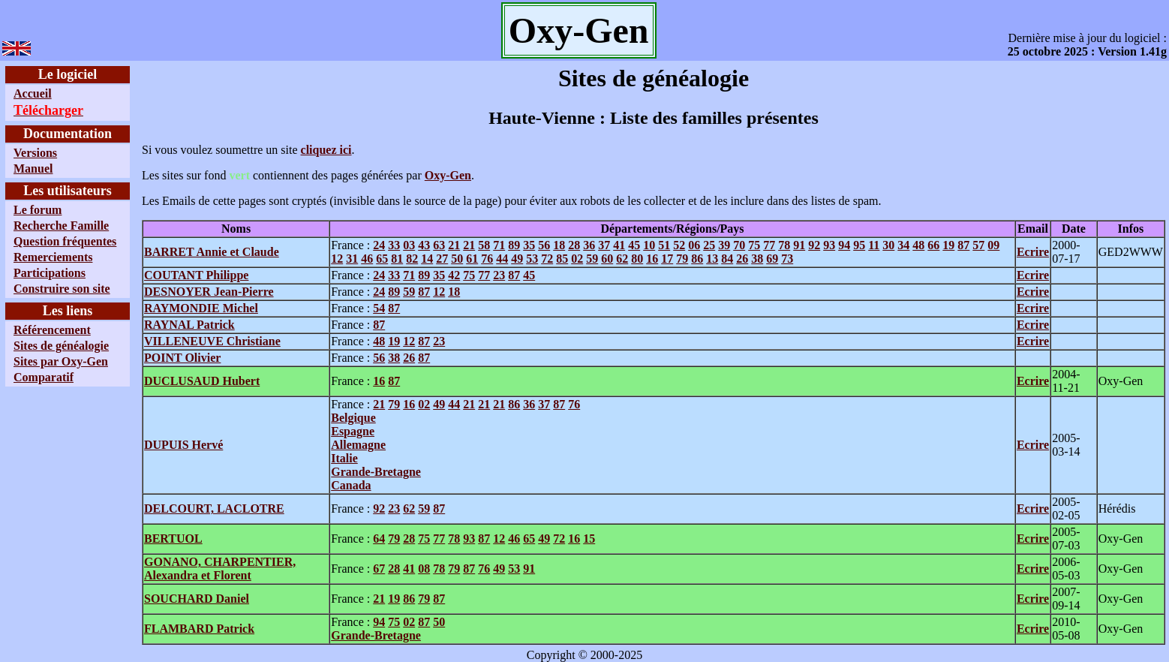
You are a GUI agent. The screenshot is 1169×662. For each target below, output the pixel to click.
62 (622, 258)
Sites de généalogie (61, 345)
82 (412, 258)
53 (532, 258)
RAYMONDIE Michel (201, 308)
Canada (351, 485)
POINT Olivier (182, 357)
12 (337, 258)
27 (442, 258)
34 (903, 245)
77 (769, 245)
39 (724, 245)
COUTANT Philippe (196, 275)
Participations (50, 272)
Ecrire (1033, 251)
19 (948, 245)
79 (682, 258)
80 (637, 258)
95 (859, 245)
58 (484, 245)
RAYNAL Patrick (189, 324)
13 (712, 258)
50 (457, 258)
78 (784, 245)
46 (367, 258)
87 (963, 245)
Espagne (352, 431)
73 (787, 258)
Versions (35, 152)
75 (754, 245)
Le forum (38, 209)
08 (424, 568)
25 (709, 245)
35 (529, 245)
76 (487, 258)
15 (589, 538)
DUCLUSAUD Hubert (202, 381)
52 (679, 245)
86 (697, 258)
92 (814, 245)
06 (694, 245)
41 (619, 245)
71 (499, 245)
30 (888, 245)
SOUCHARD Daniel (196, 598)
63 (439, 245)
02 (577, 258)
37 (604, 245)
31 (352, 258)
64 (379, 538)
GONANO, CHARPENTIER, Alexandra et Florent (220, 568)
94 (844, 245)
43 (424, 245)
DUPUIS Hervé (183, 444)
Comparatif (44, 377)
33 (394, 245)
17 (667, 258)
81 (397, 258)
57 (978, 245)
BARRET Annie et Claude (211, 251)
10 (649, 245)
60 (607, 258)
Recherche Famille (61, 225)
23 (499, 275)
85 (562, 258)
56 (544, 245)
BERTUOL (173, 538)
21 (454, 245)
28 (574, 245)
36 (589, 245)
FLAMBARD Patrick (199, 628)
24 (379, 245)
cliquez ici (326, 149)
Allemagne (358, 444)
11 (873, 245)
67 (379, 568)
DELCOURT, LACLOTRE (214, 508)
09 (993, 245)
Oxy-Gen (448, 175)
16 (652, 258)
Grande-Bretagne (376, 471)
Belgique (353, 417)
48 (918, 245)
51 (664, 245)
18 (559, 245)
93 (829, 245)
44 (502, 258)
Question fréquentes (65, 241)
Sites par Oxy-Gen (61, 361)
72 (547, 258)
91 (799, 245)
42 (454, 275)
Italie (344, 458)
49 (517, 258)
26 (742, 258)
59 (592, 258)
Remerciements (53, 257)
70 (739, 245)
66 (933, 245)
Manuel (33, 168)
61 (472, 258)
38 (757, 258)
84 (727, 258)
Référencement (52, 329)
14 (427, 258)
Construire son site (62, 288)
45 (634, 245)
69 (772, 258)
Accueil (33, 93)
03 (409, 245)
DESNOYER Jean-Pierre (209, 291)
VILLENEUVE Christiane (212, 341)
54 (379, 308)
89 (514, 245)
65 (382, 258)
